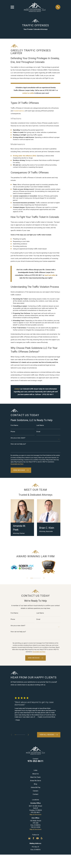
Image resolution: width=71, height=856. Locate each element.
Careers (35, 791)
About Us (35, 774)
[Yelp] (41, 838)
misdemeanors (19, 111)
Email (38, 431)
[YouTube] (37, 838)
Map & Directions (35, 815)
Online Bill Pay (35, 787)
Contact (35, 794)
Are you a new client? (18, 438)
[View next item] (44, 578)
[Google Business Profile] (29, 838)
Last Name (40, 425)
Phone (13, 431)
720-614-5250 (35, 827)
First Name (14, 425)
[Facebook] (33, 838)
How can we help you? (18, 444)
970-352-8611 (35, 761)
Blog (35, 784)
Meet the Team (35, 777)
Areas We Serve (35, 781)
